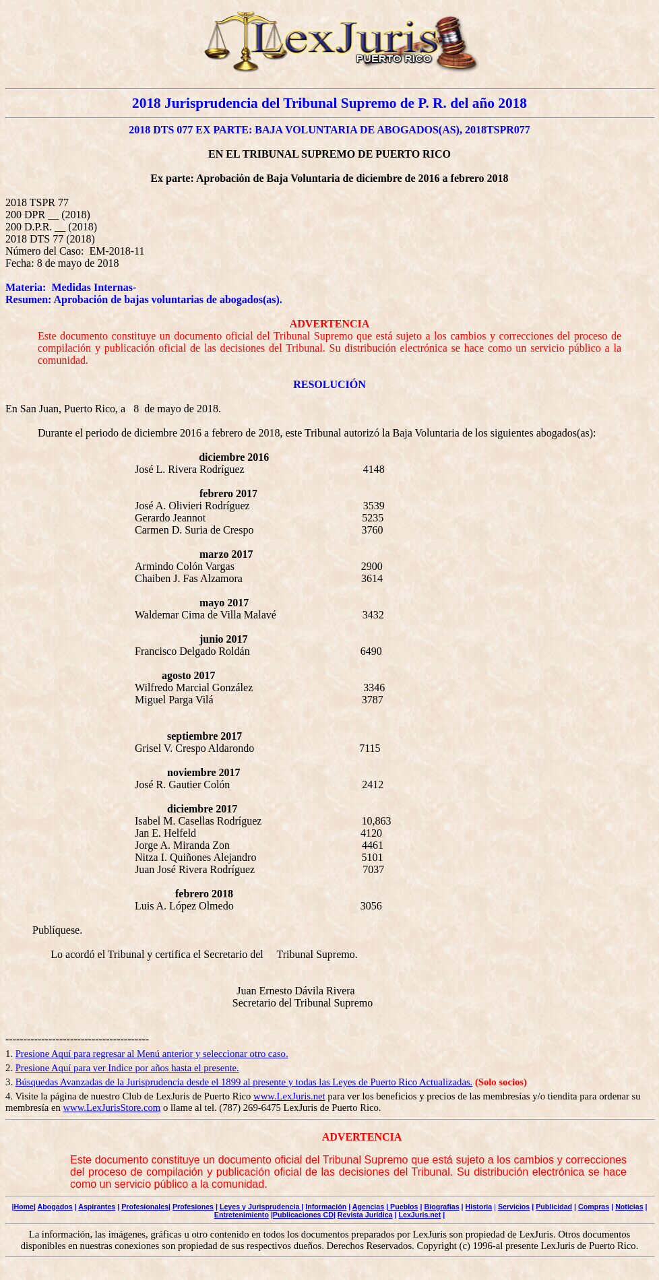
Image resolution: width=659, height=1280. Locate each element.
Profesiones (193, 1207)
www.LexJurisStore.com (111, 1107)
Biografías (441, 1207)
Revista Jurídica (365, 1215)
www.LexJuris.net (289, 1096)
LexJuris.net (419, 1215)
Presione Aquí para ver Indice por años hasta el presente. (127, 1067)
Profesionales (144, 1207)
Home (23, 1207)
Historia (479, 1207)
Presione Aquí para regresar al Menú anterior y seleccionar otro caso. (151, 1053)
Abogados (55, 1207)
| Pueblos (402, 1207)
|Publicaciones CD (302, 1215)
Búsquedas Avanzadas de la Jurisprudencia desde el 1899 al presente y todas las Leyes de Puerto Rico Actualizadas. (244, 1082)
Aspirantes (96, 1207)
